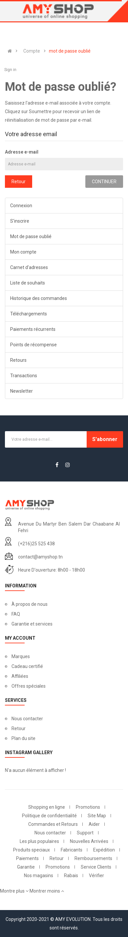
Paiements (27, 858)
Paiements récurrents (32, 329)
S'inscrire (19, 221)
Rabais (71, 875)
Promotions (88, 807)
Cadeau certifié (27, 666)
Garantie (26, 867)
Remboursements (93, 858)
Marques (20, 656)
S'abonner (104, 439)
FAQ (15, 614)
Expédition (104, 849)
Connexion (21, 205)
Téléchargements (28, 313)
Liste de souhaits (27, 282)
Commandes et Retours (53, 824)
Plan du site (23, 738)
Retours (18, 360)
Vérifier (96, 875)
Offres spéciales (28, 686)
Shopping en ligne (46, 807)
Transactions (23, 375)
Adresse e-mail (21, 152)
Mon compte (23, 252)
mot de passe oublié (70, 51)
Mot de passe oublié (31, 236)
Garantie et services (32, 624)
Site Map (97, 815)
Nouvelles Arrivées (89, 841)
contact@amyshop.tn (40, 556)
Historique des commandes (38, 298)
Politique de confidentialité (49, 815)
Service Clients (96, 867)
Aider (94, 824)
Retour (18, 181)
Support (85, 832)
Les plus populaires (39, 841)
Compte (31, 51)
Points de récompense (33, 344)
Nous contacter (27, 718)
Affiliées (19, 676)
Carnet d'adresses (29, 267)
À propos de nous (29, 604)
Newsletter (21, 391)
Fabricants (71, 849)
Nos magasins (38, 875)
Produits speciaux (31, 849)
